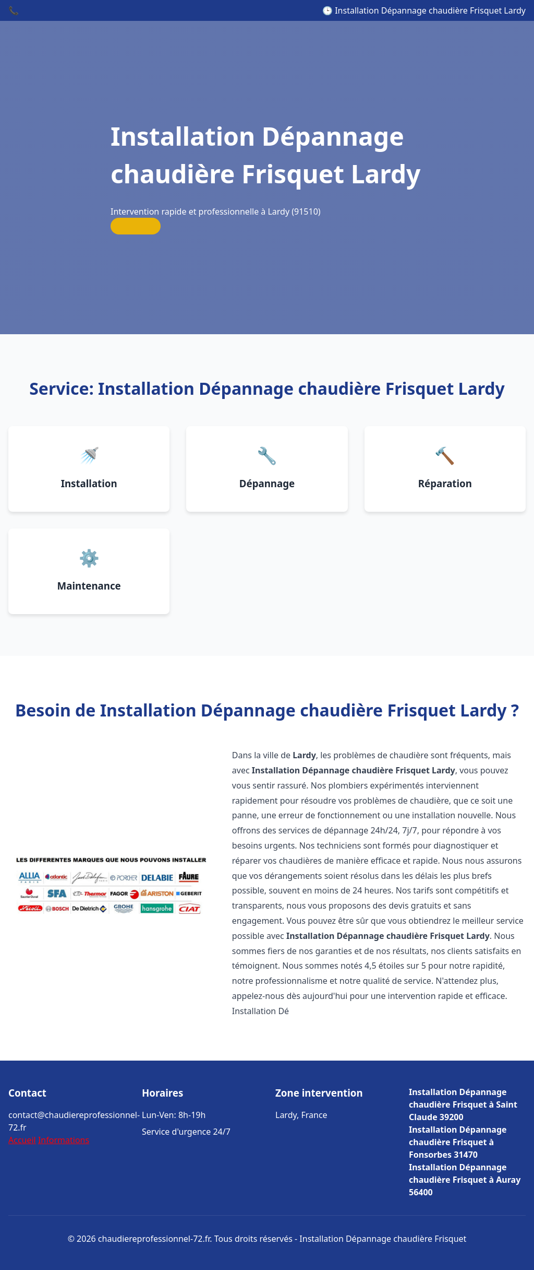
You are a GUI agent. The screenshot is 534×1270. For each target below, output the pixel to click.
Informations (63, 1140)
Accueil (22, 1140)
